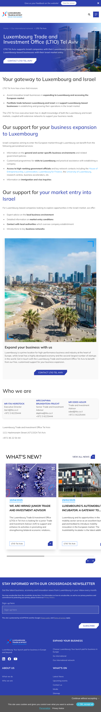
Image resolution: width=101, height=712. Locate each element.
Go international (59, 656)
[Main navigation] (96, 14)
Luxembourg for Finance (50, 171)
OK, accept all (85, 704)
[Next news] (92, 560)
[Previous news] (88, 560)
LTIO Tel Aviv (17, 543)
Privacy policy (45, 618)
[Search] (89, 14)
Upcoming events (60, 681)
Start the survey (68, 3)
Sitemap (56, 693)
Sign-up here (8, 603)
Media (55, 689)
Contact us (57, 685)
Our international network (22, 28)
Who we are (7, 681)
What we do (7, 676)
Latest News (58, 676)
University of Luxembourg (79, 171)
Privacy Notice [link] (58, 708)
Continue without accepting (86, 698)
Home (6, 28)
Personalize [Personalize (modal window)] (44, 708)
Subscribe (89, 625)
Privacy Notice (49, 597)
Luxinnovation (31, 171)
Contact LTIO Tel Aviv (20, 60)
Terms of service (60, 618)
